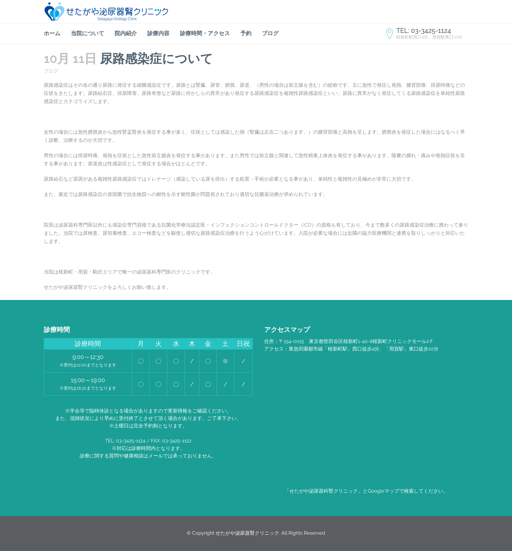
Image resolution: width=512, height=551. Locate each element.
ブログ (51, 71)
